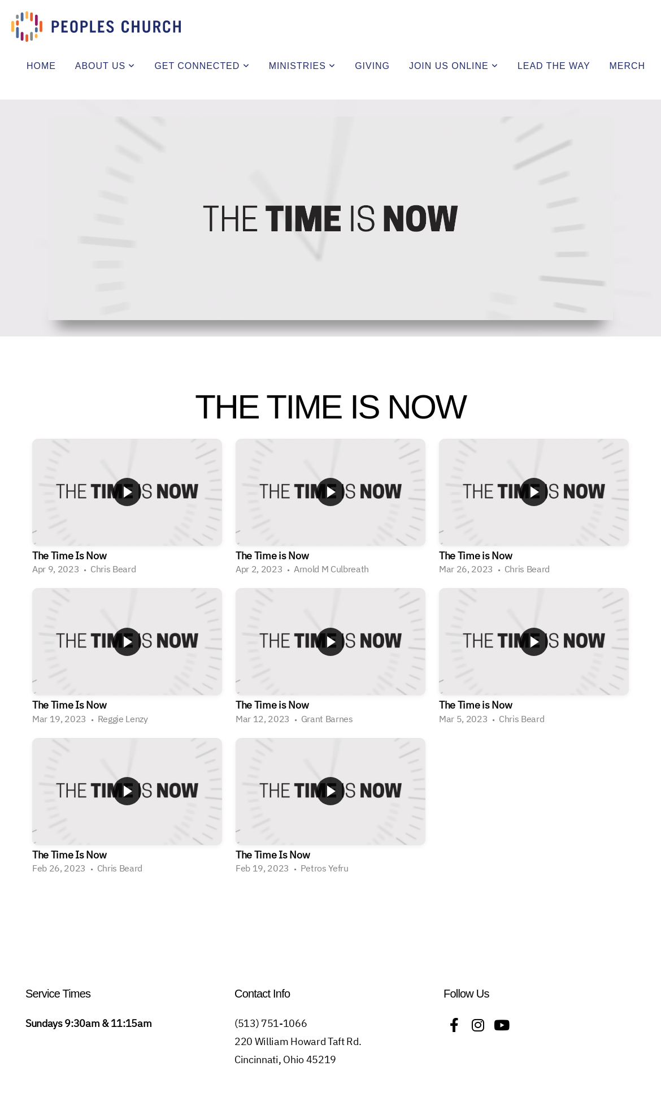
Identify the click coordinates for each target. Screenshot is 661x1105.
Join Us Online (453, 66)
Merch (627, 66)
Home (41, 66)
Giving (372, 66)
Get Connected (201, 66)
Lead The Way (554, 66)
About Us (105, 66)
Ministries (302, 66)
